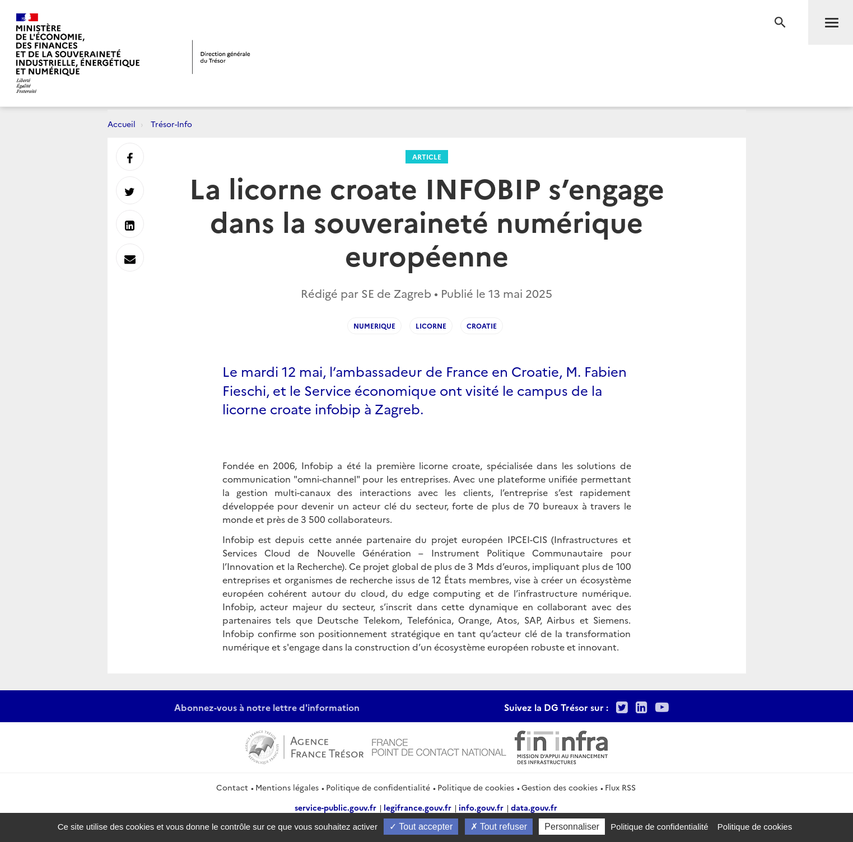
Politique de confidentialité (378, 787)
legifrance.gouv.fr (417, 807)
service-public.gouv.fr (335, 807)
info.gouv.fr (481, 807)
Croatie (482, 325)
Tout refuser (499, 826)
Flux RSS (620, 787)
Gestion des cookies (559, 787)
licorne (431, 325)
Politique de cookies (475, 787)
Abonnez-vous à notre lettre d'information (267, 707)
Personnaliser (571, 826)
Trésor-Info (171, 123)
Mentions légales (287, 787)
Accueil (122, 123)
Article (426, 156)
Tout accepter (421, 826)
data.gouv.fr (534, 807)
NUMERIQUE (374, 325)
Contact (232, 787)
